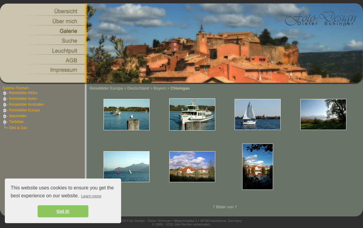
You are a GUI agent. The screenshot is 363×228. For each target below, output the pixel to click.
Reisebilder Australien (23, 104)
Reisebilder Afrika (19, 93)
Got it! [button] (63, 211)
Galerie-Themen (15, 88)
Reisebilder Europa (21, 110)
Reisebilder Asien (19, 99)
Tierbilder (13, 122)
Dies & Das (18, 128)
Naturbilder (14, 116)
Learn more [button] (91, 196)
